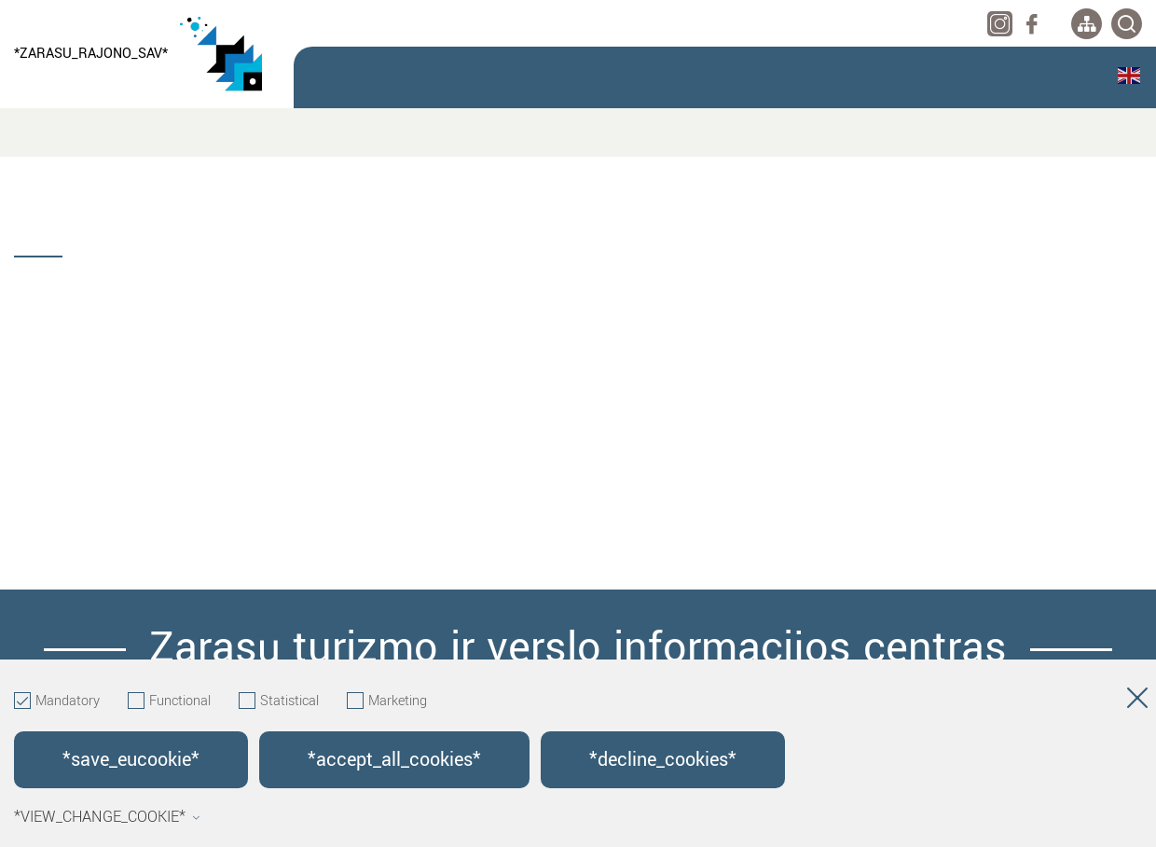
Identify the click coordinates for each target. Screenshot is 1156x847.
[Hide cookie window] (1137, 701)
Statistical (279, 701)
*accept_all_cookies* (394, 759)
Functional (169, 701)
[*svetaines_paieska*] (1126, 23)
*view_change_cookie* (107, 817)
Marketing (387, 701)
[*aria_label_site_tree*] (1086, 23)
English (1129, 75)
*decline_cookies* (662, 759)
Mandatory (57, 701)
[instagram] (999, 23)
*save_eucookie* (131, 759)
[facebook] (1031, 23)
